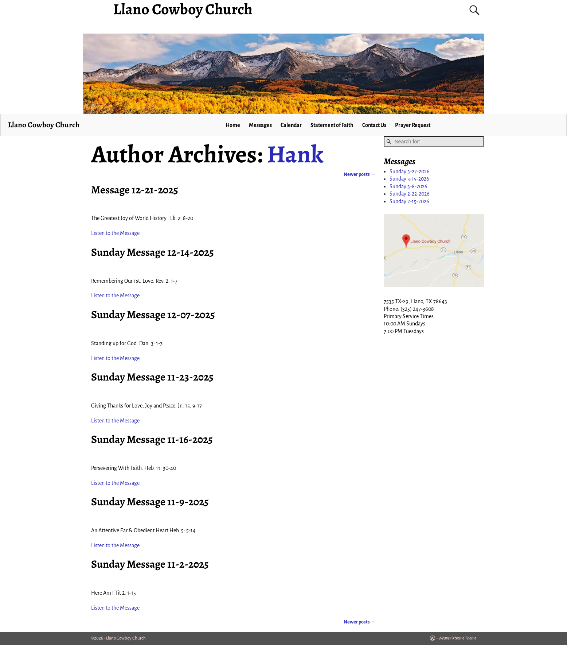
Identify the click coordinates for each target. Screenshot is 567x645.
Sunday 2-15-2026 (409, 201)
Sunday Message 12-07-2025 (153, 314)
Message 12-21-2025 (134, 189)
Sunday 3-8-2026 (408, 186)
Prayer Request (412, 125)
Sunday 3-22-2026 (410, 171)
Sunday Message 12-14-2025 (152, 252)
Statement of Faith (331, 125)
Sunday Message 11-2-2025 (150, 564)
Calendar (291, 125)
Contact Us (374, 125)
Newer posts (360, 174)
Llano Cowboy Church (44, 124)
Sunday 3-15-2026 (409, 179)
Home (233, 125)
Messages (260, 125)
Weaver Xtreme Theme (457, 638)
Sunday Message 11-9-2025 (150, 501)
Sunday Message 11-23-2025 (152, 377)
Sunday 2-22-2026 (410, 194)
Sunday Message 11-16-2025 (152, 439)
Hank (295, 154)
